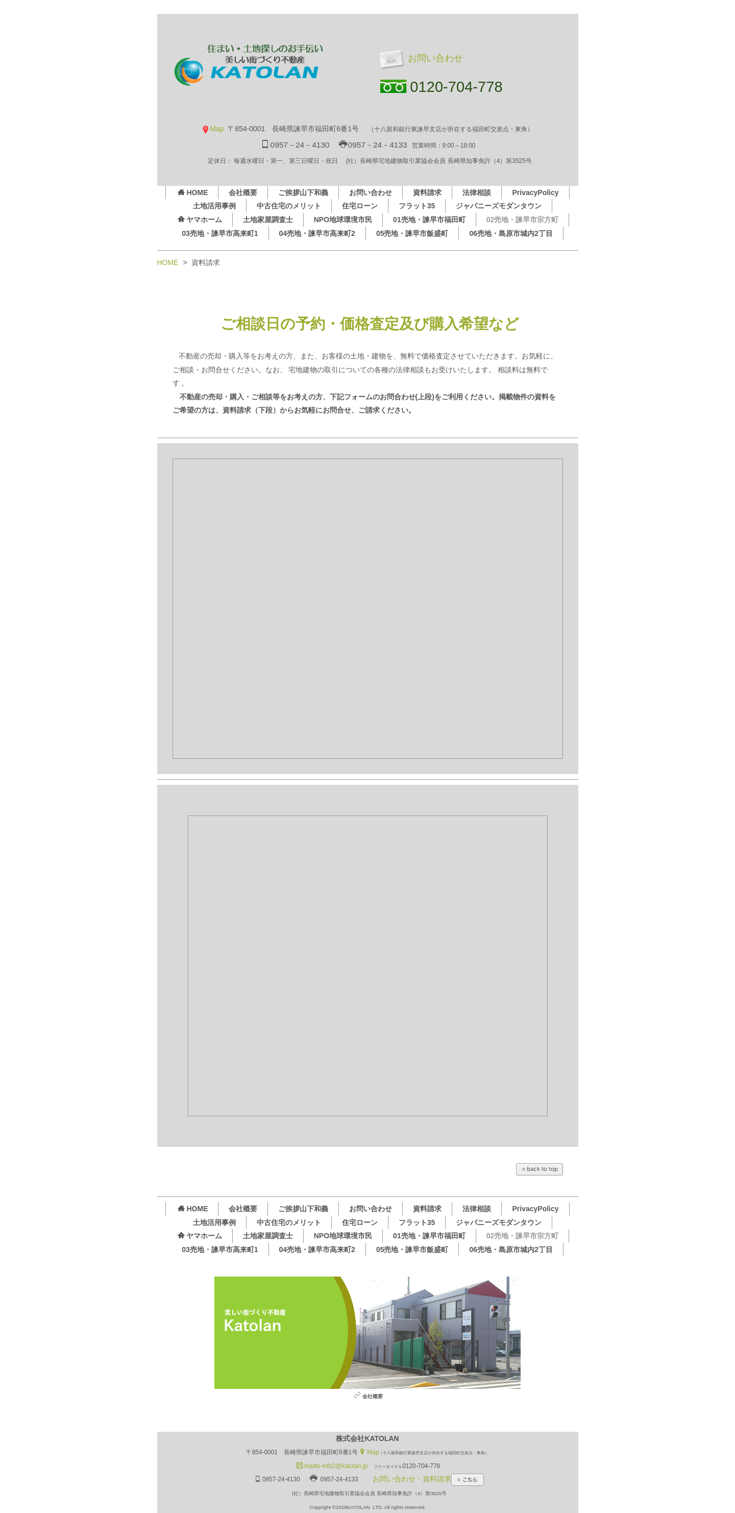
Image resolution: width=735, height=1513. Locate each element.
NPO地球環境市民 (343, 219)
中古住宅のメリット (289, 206)
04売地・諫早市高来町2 (317, 233)
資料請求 (427, 192)
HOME (193, 192)
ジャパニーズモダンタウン (499, 206)
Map (213, 129)
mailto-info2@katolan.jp (332, 1466)
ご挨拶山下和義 (303, 192)
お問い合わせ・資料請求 (428, 1479)
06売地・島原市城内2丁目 (510, 233)
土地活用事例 (214, 206)
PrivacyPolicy (535, 192)
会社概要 (243, 192)
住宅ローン (360, 206)
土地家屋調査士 (268, 219)
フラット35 (417, 206)
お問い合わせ (419, 58)
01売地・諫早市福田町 (429, 219)
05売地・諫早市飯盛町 (412, 233)
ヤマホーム (200, 219)
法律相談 (476, 192)
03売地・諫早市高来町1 (220, 233)
